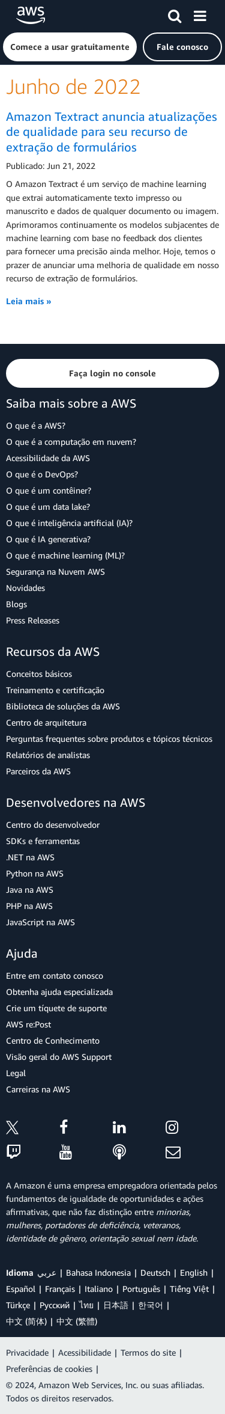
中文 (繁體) (76, 1321)
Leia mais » (29, 301)
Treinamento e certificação (55, 690)
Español (20, 1289)
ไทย (86, 1305)
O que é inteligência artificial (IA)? (69, 523)
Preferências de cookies (49, 1369)
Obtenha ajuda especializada (59, 992)
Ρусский (55, 1305)
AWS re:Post (28, 1024)
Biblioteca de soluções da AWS (63, 706)
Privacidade (27, 1352)
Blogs (16, 604)
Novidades (25, 588)
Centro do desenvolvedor (53, 824)
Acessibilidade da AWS (48, 458)
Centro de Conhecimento (53, 1040)
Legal (16, 1073)
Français (60, 1289)
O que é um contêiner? (48, 490)
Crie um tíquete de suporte (56, 1008)
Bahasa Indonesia (98, 1272)
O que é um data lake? (48, 506)
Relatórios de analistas (48, 755)
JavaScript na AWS (40, 922)
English (194, 1272)
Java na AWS (29, 889)
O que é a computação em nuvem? (71, 441)
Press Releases (32, 620)
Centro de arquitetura (46, 722)
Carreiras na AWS (38, 1089)
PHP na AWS (29, 906)
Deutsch (155, 1272)
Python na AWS (35, 873)
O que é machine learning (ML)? (65, 555)
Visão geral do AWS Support (59, 1056)
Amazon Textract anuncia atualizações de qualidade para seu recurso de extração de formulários (111, 131)
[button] (70, 46)
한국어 (150, 1305)
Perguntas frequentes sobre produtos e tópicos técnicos (109, 738)
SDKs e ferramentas (43, 841)
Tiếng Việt (189, 1289)
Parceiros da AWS (38, 771)
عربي (46, 1272)
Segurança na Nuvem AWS (55, 571)
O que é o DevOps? (42, 474)
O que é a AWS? (35, 425)
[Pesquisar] (174, 13)
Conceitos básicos (39, 674)
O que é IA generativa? (48, 539)
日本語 (115, 1305)
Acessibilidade (84, 1352)
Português (141, 1289)
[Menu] (199, 13)
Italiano (99, 1289)
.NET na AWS (30, 857)
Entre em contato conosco (54, 975)
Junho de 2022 (73, 86)
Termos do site (148, 1352)
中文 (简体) (26, 1321)
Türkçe (18, 1305)
